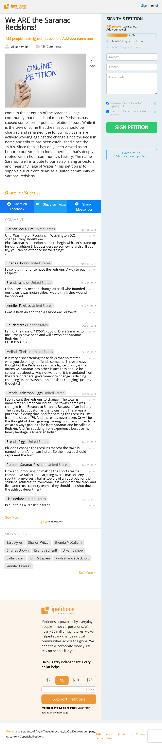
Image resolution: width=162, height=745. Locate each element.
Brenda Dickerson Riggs (24, 393)
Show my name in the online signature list (124, 104)
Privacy (140, 734)
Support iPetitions (69, 699)
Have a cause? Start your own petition (131, 154)
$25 (89, 679)
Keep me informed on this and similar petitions (128, 113)
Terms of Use (104, 738)
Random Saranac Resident (26, 464)
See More (12, 517)
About (109, 734)
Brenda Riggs (16, 441)
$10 (76, 679)
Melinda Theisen (18, 351)
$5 (62, 680)
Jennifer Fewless (18, 305)
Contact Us (125, 734)
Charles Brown (17, 263)
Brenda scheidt (18, 282)
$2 (48, 679)
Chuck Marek (16, 325)
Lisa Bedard (15, 498)
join (157, 5)
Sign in (145, 5)
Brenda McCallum (19, 229)
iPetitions (81, 6)
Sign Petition (131, 127)
